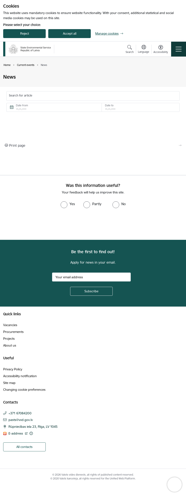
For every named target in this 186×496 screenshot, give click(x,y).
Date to (109, 105)
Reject (24, 33)
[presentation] (35, 224)
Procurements (13, 332)
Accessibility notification (20, 376)
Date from (22, 105)
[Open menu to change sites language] (143, 49)
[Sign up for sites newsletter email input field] (91, 277)
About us (9, 345)
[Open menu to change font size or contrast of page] (160, 50)
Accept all (69, 33)
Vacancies (10, 325)
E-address (16, 433)
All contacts (24, 447)
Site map (9, 383)
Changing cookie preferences (24, 390)
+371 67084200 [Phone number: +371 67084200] (20, 413)
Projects (9, 339)
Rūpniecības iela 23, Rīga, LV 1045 (33, 427)
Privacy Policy (12, 369)
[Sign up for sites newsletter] (91, 291)
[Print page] (93, 145)
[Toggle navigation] (178, 49)
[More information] (31, 433)
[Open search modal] (130, 50)
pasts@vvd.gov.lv (21, 420)
